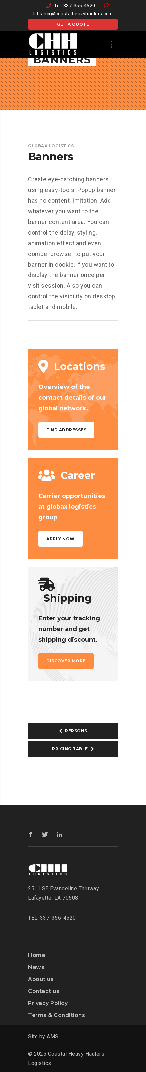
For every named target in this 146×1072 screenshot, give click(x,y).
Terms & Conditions (56, 1015)
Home (36, 955)
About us (41, 979)
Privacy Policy (48, 1003)
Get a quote (73, 24)
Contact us (43, 991)
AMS (53, 1036)
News (36, 967)
